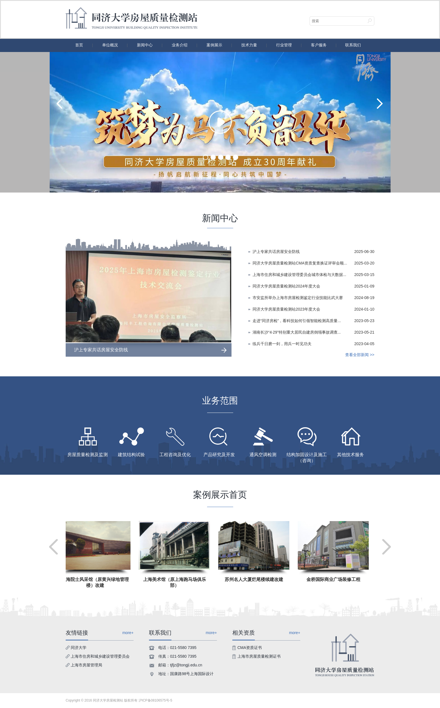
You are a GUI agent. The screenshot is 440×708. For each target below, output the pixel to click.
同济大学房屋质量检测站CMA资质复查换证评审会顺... (300, 263)
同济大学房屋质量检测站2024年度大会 (286, 286)
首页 (79, 45)
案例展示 (214, 45)
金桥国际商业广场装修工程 (334, 579)
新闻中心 (145, 45)
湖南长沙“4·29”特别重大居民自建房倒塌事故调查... (297, 332)
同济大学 (78, 647)
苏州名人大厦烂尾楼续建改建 (255, 579)
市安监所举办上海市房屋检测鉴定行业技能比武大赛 (298, 297)
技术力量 (249, 45)
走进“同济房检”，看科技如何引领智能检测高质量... (297, 320)
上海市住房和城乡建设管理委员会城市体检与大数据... (299, 274)
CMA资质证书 (249, 647)
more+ (211, 632)
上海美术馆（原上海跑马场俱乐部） (175, 582)
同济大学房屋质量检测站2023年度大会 (286, 309)
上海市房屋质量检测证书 (259, 656)
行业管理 (284, 45)
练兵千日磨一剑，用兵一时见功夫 (282, 343)
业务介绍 (179, 45)
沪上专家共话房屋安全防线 (276, 251)
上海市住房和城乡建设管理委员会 (100, 656)
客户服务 (319, 45)
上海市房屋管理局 (86, 665)
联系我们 (353, 45)
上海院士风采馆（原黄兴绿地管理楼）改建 (96, 582)
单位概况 (110, 45)
